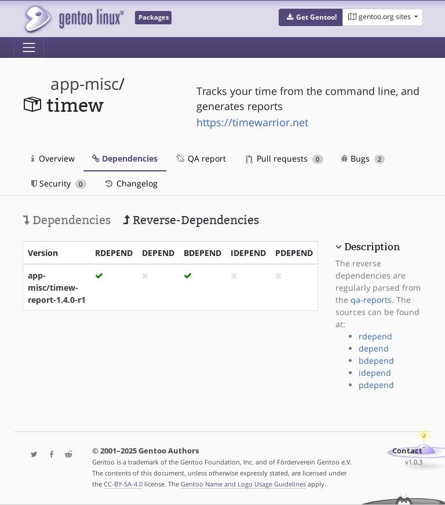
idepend (375, 372)
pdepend (376, 384)
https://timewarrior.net (252, 122)
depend (374, 348)
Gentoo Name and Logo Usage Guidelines (243, 484)
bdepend (376, 360)
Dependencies (125, 158)
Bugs (363, 158)
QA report (200, 158)
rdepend (375, 336)
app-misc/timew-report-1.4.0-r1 (57, 287)
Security (58, 183)
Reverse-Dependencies (191, 220)
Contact (407, 451)
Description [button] (372, 247)
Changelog (131, 183)
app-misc (84, 83)
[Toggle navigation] (29, 47)
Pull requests (284, 158)
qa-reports (371, 299)
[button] (311, 17)
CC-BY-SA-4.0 (123, 484)
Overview (53, 158)
